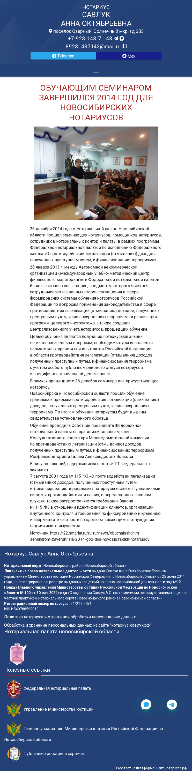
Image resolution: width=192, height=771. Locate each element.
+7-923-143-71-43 (96, 38)
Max (128, 56)
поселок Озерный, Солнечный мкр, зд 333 (96, 31)
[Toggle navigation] (96, 70)
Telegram (63, 56)
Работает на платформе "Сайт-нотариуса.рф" (152, 768)
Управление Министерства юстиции (50, 709)
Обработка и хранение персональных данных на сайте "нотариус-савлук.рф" (77, 625)
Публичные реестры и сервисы (46, 754)
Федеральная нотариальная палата (49, 688)
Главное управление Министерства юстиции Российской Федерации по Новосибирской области (83, 731)
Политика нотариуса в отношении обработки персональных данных (70, 616)
